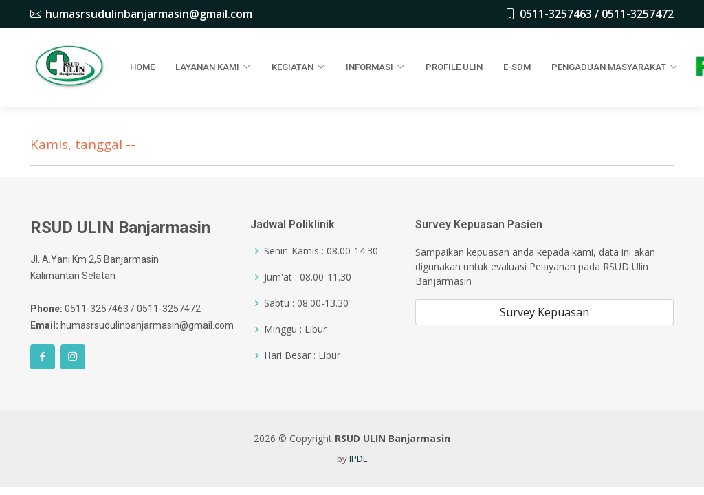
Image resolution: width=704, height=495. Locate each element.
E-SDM (517, 67)
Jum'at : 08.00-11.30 (307, 277)
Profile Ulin (454, 67)
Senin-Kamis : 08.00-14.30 (321, 251)
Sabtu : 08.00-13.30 (306, 303)
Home (142, 67)
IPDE (358, 458)
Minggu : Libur (295, 329)
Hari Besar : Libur (302, 355)
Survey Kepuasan (544, 312)
